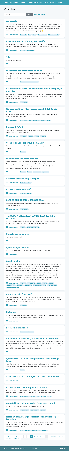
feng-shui (24, 305)
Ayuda (6, 448)
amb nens (24, 136)
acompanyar (32, 283)
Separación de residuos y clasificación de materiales (32, 338)
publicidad (37, 172)
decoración (31, 50)
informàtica (24, 120)
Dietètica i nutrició (26, 182)
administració (11, 285)
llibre (50, 396)
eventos (24, 172)
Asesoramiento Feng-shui (19, 294)
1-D (8, 57)
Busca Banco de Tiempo (53, 2)
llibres (44, 396)
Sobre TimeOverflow (35, 2)
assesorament (25, 396)
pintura (23, 50)
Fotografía (11, 21)
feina (23, 370)
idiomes (43, 410)
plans (37, 136)
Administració (34, 410)
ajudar (45, 283)
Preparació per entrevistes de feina (24, 71)
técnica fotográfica (54, 34)
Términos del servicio (18, 448)
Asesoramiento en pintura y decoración (25, 41)
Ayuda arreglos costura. (18, 247)
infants (31, 136)
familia (30, 172)
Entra (23, 2)
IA (30, 120)
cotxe (39, 283)
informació (20, 285)
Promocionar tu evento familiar (22, 158)
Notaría (23, 227)
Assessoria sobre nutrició (18, 189)
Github (62, 448)
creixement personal (13, 287)
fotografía (24, 34)
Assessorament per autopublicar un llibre (26, 387)
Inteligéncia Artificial (39, 120)
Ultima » (61, 437)
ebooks (23, 152)
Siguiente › (53, 437)
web (49, 120)
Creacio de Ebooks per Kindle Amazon (25, 143)
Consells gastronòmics (17, 234)
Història (28, 430)
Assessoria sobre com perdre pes (22, 178)
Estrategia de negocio (17, 328)
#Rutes (45, 430)
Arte (35, 34)
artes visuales (42, 34)
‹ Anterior (16, 437)
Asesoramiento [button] (39, 14)
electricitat (24, 102)
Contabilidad (25, 209)
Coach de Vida (13, 261)
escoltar (24, 283)
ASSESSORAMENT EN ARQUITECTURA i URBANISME (32, 377)
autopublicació (36, 396)
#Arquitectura (36, 430)
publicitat (45, 172)
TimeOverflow (10, 2)
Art (30, 34)
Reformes (11, 312)
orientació (29, 285)
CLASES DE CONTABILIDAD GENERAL (25, 200)
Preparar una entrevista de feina (30, 82)
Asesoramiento (12, 34)
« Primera (8, 437)
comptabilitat (25, 410)
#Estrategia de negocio (28, 331)
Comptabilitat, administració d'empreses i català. (31, 403)
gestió (51, 283)
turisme (44, 136)
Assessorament (53, 285)
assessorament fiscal (40, 285)
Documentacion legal (33, 227)
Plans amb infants (15, 127)
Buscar (29, 14)
